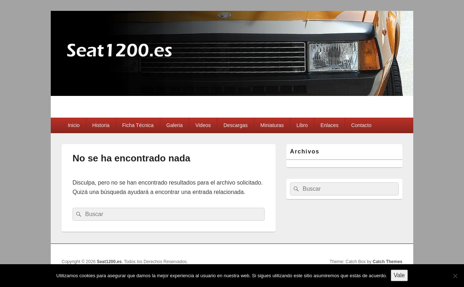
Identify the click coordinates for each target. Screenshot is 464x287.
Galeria (174, 125)
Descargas (235, 125)
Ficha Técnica (138, 125)
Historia (100, 125)
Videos (203, 125)
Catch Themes (387, 261)
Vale (399, 275)
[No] (455, 275)
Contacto (361, 125)
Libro (302, 125)
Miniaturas (272, 125)
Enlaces (329, 125)
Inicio (74, 125)
